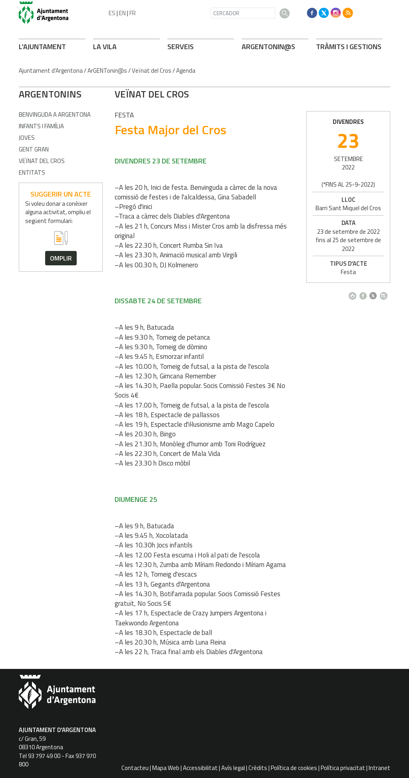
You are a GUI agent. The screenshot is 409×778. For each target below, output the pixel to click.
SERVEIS (180, 46)
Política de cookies (294, 767)
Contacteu (135, 767)
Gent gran (34, 149)
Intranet (379, 767)
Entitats (32, 172)
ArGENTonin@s (107, 70)
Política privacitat (343, 767)
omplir (61, 258)
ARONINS (50, 94)
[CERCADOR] (242, 13)
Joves (27, 137)
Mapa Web (165, 767)
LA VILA (105, 46)
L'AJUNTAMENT (42, 46)
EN (122, 13)
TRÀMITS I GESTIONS (348, 46)
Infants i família (41, 126)
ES (112, 13)
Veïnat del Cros (151, 70)
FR (132, 13)
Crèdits (257, 767)
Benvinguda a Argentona (55, 114)
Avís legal (233, 767)
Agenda (185, 70)
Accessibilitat (200, 767)
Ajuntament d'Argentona (51, 70)
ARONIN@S (268, 46)
